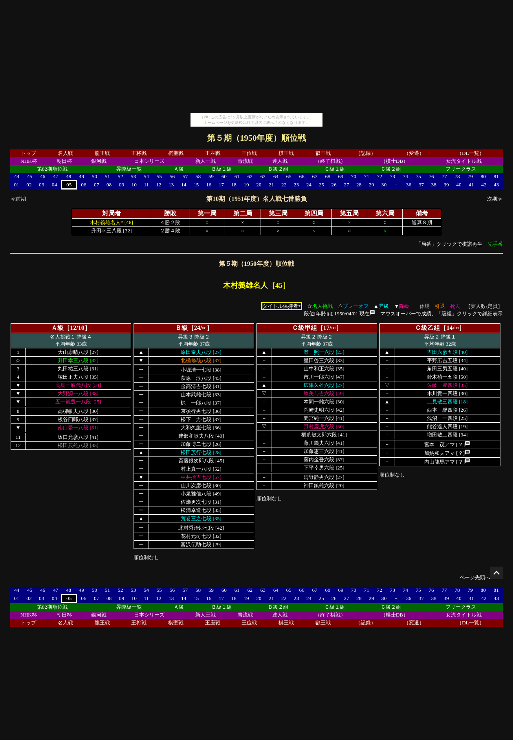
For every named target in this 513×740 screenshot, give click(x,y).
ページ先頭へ (481, 577)
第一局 (207, 213)
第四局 (313, 213)
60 (224, 176)
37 (421, 185)
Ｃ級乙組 (427, 327)
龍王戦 (102, 153)
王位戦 (249, 153)
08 (109, 185)
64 (275, 176)
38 (433, 185)
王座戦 (212, 153)
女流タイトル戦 (464, 161)
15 (196, 185)
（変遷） (414, 153)
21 (271, 185)
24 (308, 185)
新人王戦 (205, 161)
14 (183, 185)
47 (55, 176)
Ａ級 (179, 169)
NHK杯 (28, 161)
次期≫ (494, 199)
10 (134, 185)
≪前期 (18, 199)
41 (471, 185)
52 (120, 176)
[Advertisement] (256, 58)
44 (16, 176)
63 (263, 176)
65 (288, 176)
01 (16, 185)
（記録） (365, 153)
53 (133, 176)
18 (233, 185)
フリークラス (460, 169)
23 (296, 185)
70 (353, 176)
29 (371, 185)
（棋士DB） (395, 161)
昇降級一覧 (129, 169)
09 (121, 185)
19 (246, 185)
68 (327, 176)
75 (418, 176)
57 (185, 176)
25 (321, 185)
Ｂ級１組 (221, 169)
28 (358, 185)
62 (250, 176)
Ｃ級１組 (334, 169)
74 (405, 176)
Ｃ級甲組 (304, 327)
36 (408, 185)
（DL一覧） (470, 153)
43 (496, 185)
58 (198, 176)
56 (172, 176)
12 (158, 185)
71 (366, 176)
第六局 (385, 213)
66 (301, 176)
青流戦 (245, 161)
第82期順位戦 (52, 169)
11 (146, 185)
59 (211, 176)
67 (314, 176)
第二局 (242, 213)
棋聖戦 (175, 153)
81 (496, 176)
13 (171, 185)
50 (94, 176)
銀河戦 (98, 161)
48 (68, 176)
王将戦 (139, 153)
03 (41, 185)
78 (457, 176)
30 (384, 185)
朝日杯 (64, 161)
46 (42, 176)
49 (81, 176)
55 (159, 176)
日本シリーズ (149, 161)
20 (258, 185)
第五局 (349, 213)
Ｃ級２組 (391, 169)
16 (208, 185)
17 (221, 185)
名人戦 (65, 153)
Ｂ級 (181, 327)
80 (483, 176)
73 (392, 176)
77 (444, 176)
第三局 (278, 213)
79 (470, 176)
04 (54, 185)
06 (83, 185)
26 (333, 185)
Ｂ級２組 (278, 169)
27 (346, 185)
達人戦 (280, 161)
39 (446, 185)
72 (379, 176)
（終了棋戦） (330, 161)
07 (96, 185)
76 (431, 176)
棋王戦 (286, 153)
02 (28, 185)
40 (458, 185)
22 (283, 185)
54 (146, 176)
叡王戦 (323, 153)
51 (107, 176)
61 (237, 176)
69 (340, 176)
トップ (28, 153)
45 (29, 176)
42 (483, 185)
